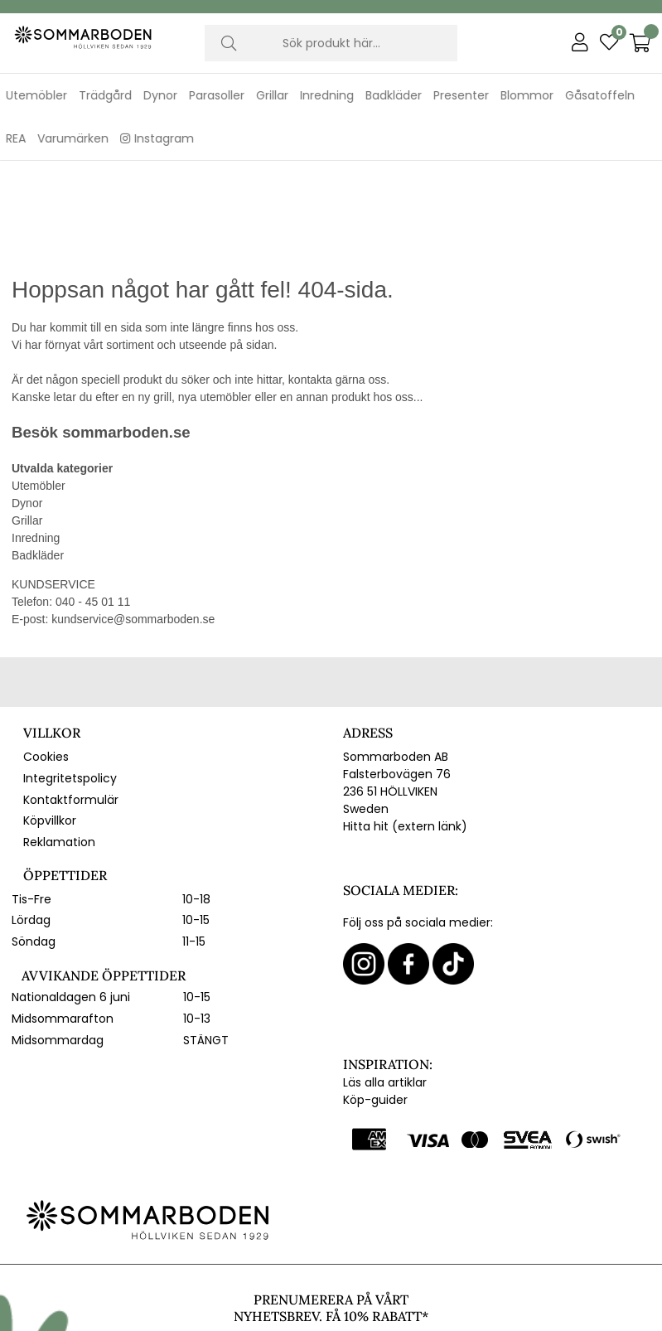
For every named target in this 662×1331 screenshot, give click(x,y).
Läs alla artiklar (385, 984)
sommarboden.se (126, 335)
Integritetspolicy (70, 680)
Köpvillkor (49, 723)
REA (16, 138)
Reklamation (59, 744)
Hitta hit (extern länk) (405, 729)
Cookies (46, 659)
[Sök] (331, 43)
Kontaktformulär (70, 702)
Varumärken (73, 138)
